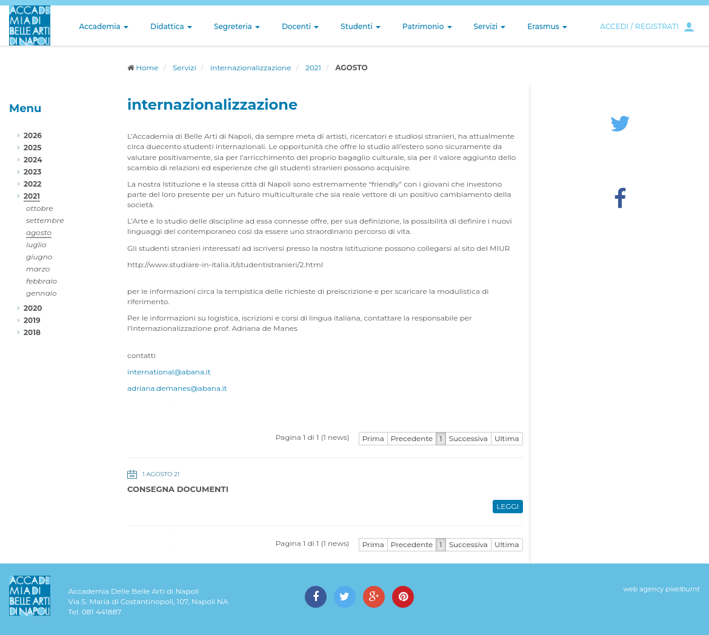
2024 (33, 159)
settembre (45, 220)
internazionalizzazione (250, 67)
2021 (313, 67)
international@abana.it (169, 371)
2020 (33, 308)
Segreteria (237, 26)
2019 (32, 320)
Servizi (490, 26)
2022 (32, 183)
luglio (36, 244)
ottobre (39, 208)
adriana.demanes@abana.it (177, 388)
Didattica (171, 26)
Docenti (300, 26)
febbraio (41, 280)
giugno (39, 256)
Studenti (361, 26)
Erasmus (547, 26)
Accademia (103, 26)
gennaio (41, 293)
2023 (32, 171)
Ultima (506, 438)
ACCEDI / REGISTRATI (639, 26)
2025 (32, 147)
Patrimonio (427, 26)
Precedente (412, 438)
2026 (33, 135)
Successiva (468, 438)
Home (147, 67)
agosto (39, 232)
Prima (373, 438)
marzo (38, 268)
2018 (32, 332)
